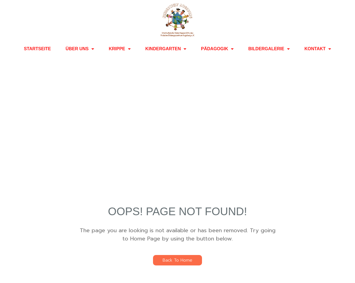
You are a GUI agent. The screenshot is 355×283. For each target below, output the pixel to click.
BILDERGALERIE (269, 49)
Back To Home (177, 260)
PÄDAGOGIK (217, 49)
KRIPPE (120, 49)
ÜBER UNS (79, 49)
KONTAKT (317, 49)
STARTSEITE (37, 48)
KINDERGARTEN (165, 49)
